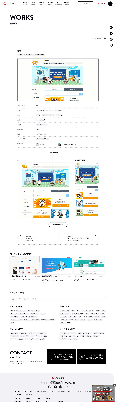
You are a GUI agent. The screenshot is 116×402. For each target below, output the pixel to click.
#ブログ (63, 322)
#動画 (12, 322)
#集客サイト (45, 282)
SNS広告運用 (61, 391)
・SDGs (27, 398)
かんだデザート (31, 238)
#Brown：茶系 (29, 339)
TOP (93, 38)
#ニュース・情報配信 (48, 115)
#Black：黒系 (14, 333)
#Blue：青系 (33, 336)
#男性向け (88, 336)
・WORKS (17, 398)
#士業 (68, 322)
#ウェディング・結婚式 (77, 313)
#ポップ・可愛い (65, 333)
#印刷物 (52, 319)
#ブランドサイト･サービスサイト (19, 313)
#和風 (82, 336)
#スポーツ (97, 316)
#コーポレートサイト (74, 240)
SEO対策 (70, 391)
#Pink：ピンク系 (40, 339)
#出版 (79, 316)
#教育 (85, 316)
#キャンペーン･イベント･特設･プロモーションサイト (25, 319)
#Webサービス (95, 313)
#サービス (59, 115)
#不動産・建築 (72, 316)
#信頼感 (102, 333)
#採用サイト (34, 313)
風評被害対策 (88, 391)
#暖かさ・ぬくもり (42, 124)
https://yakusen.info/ (41, 134)
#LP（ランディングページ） (18, 310)
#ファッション (98, 319)
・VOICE (37, 398)
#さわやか (76, 336)
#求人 (103, 310)
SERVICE (24, 3)
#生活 (38, 115)
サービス (25, 4)
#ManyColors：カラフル (17, 339)
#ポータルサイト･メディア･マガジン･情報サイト (31, 54)
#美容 (72, 310)
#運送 (103, 316)
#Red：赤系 (32, 333)
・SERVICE (17, 391)
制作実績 (33, 4)
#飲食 (102, 313)
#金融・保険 (64, 319)
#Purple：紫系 (43, 336)
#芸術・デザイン (74, 319)
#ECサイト (30, 240)
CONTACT (85, 4)
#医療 (62, 310)
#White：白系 (23, 333)
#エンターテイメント (86, 319)
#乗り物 (97, 310)
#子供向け (63, 339)
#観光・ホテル (65, 313)
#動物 (90, 316)
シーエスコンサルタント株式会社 (79, 238)
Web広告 (52, 391)
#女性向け (96, 336)
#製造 (67, 310)
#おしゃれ (81, 333)
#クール (74, 333)
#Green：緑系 (24, 336)
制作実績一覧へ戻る (58, 224)
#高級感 (96, 333)
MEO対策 (79, 391)
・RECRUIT (47, 398)
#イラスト (88, 333)
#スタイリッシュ (73, 339)
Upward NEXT (28, 394)
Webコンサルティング (41, 391)
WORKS (33, 3)
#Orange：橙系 (41, 120)
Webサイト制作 (28, 391)
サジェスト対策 (98, 391)
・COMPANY (18, 394)
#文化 (87, 313)
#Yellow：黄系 (14, 336)
